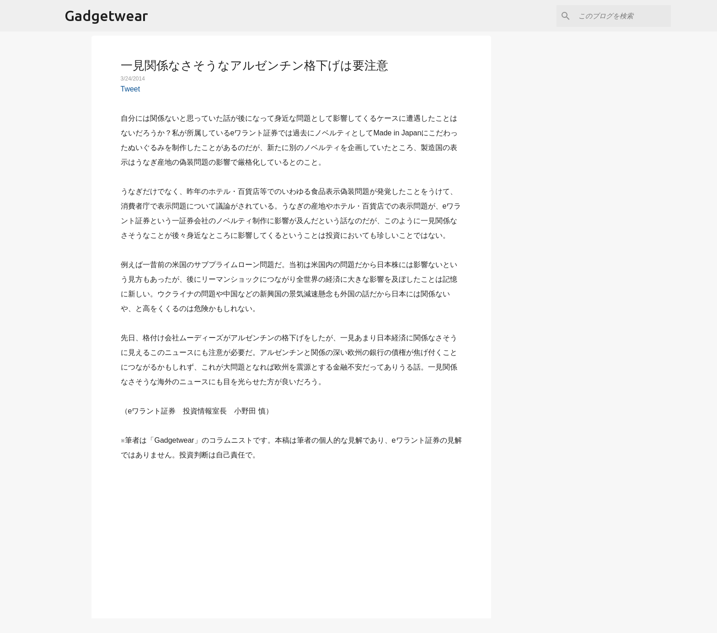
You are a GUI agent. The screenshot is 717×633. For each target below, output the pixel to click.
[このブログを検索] (623, 16)
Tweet (130, 89)
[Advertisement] (291, 534)
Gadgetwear (106, 15)
